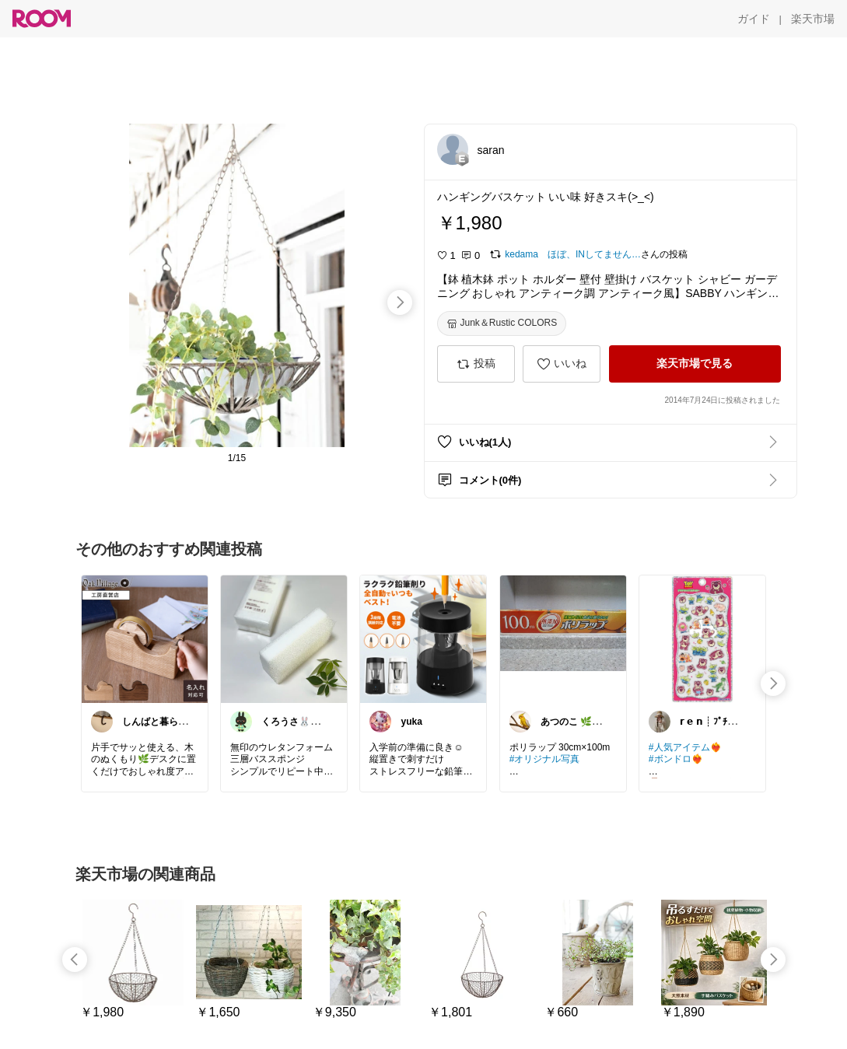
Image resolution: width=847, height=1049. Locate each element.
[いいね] (561, 364)
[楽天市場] (813, 19)
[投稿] (476, 364)
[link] (145, 638)
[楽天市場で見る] (695, 364)
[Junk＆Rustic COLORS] (502, 323)
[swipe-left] (74, 959)
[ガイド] (753, 19)
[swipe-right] (399, 302)
